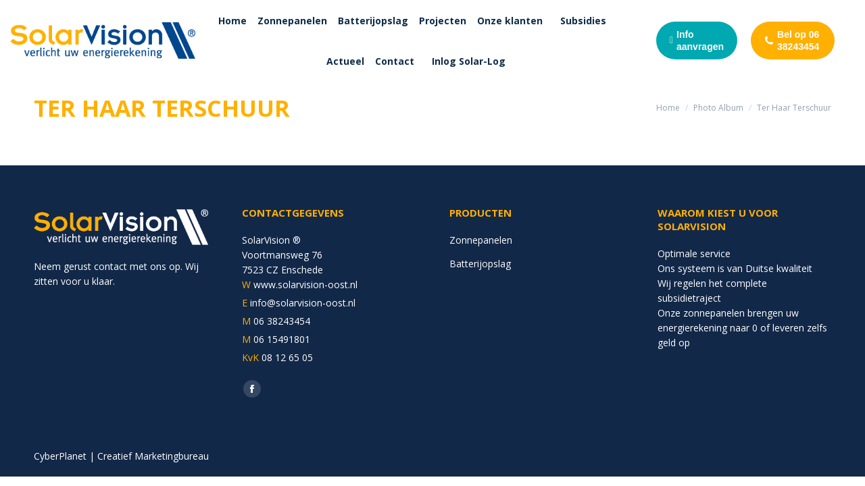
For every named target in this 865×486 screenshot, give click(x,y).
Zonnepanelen (480, 240)
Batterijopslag (480, 263)
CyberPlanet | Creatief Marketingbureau (121, 456)
